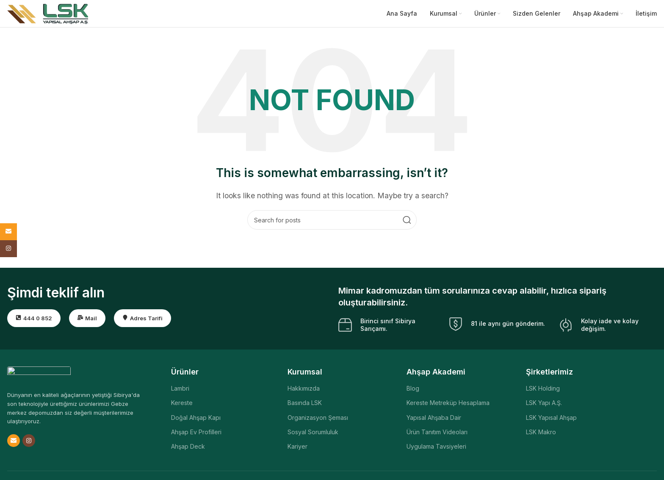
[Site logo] (47, 14)
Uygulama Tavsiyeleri (436, 448)
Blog (413, 390)
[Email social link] (13, 443)
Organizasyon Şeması (318, 419)
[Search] (332, 222)
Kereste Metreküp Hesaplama (448, 405)
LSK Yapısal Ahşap (551, 419)
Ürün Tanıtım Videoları (437, 434)
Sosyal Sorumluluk (313, 434)
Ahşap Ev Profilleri (196, 434)
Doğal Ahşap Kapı (196, 419)
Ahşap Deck (188, 448)
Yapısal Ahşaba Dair (434, 419)
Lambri (180, 390)
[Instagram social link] (28, 443)
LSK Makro (541, 434)
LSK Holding (543, 390)
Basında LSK (305, 405)
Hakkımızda (304, 390)
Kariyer (297, 448)
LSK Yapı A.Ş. (544, 405)
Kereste (182, 405)
